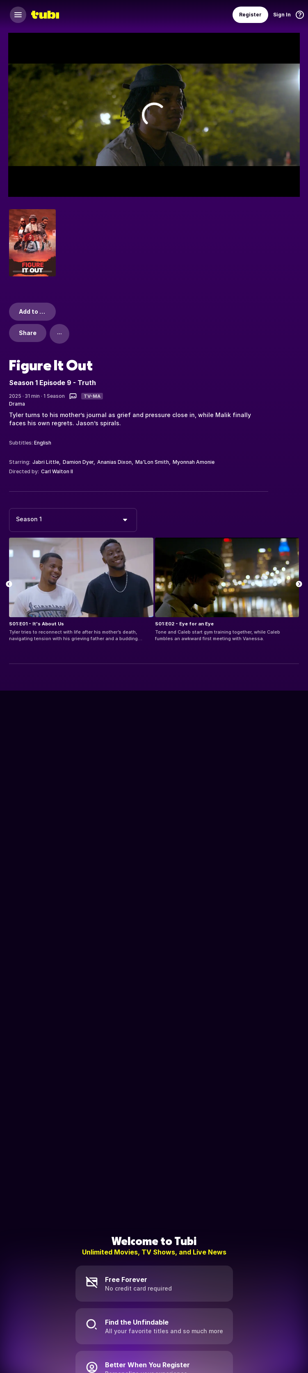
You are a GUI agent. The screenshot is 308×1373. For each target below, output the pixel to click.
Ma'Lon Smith (152, 462)
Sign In (282, 14)
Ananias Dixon (114, 462)
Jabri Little (45, 462)
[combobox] (73, 520)
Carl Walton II (57, 471)
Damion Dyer (78, 462)
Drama (17, 404)
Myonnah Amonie (193, 462)
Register (250, 14)
